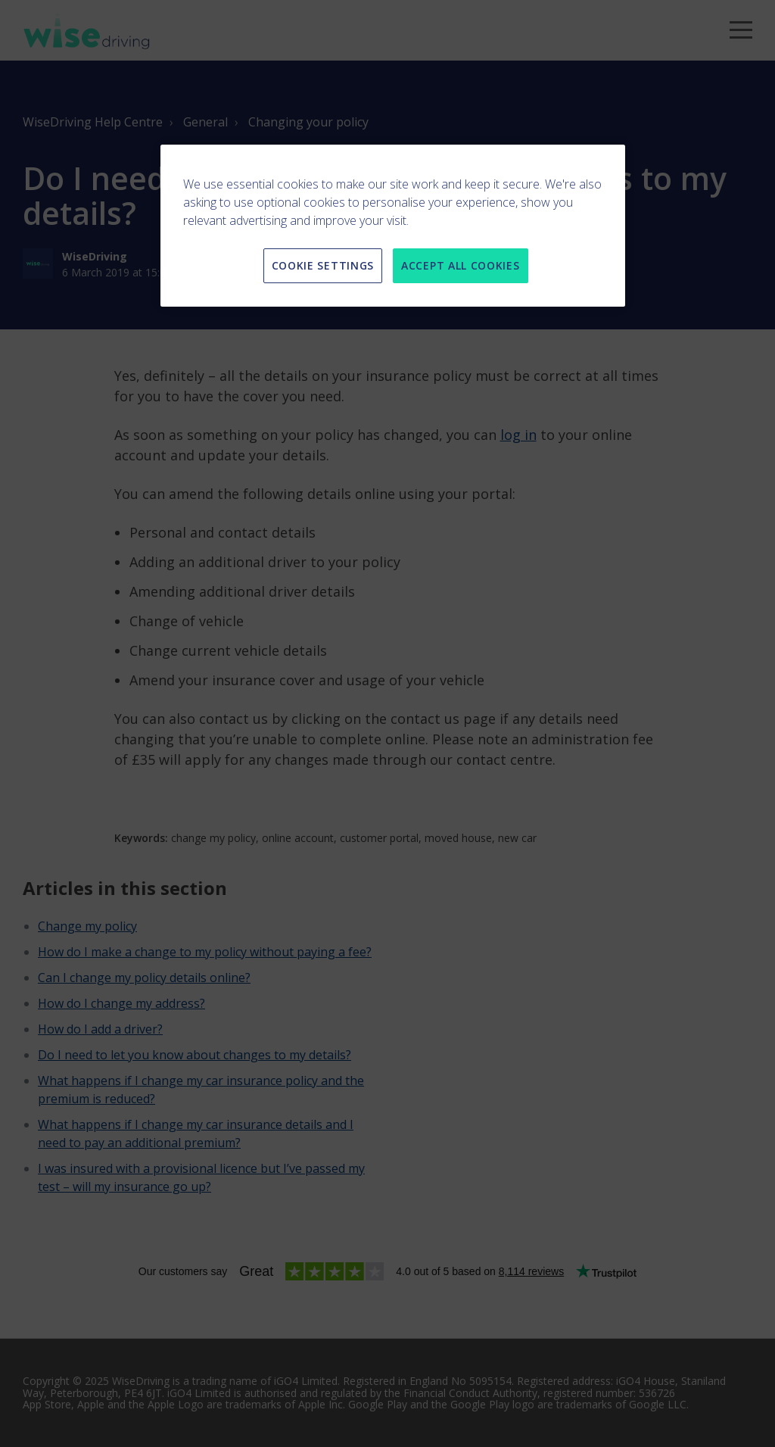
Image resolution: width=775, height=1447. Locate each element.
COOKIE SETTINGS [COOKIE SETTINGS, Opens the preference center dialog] (323, 265)
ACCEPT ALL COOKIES (460, 265)
